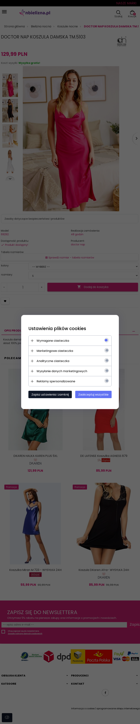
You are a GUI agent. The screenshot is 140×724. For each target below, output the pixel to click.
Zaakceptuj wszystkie (93, 394)
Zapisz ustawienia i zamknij (50, 394)
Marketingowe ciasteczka (55, 351)
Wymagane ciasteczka (53, 341)
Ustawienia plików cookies (57, 328)
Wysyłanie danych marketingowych (62, 371)
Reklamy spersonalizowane (56, 381)
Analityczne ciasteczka (53, 361)
